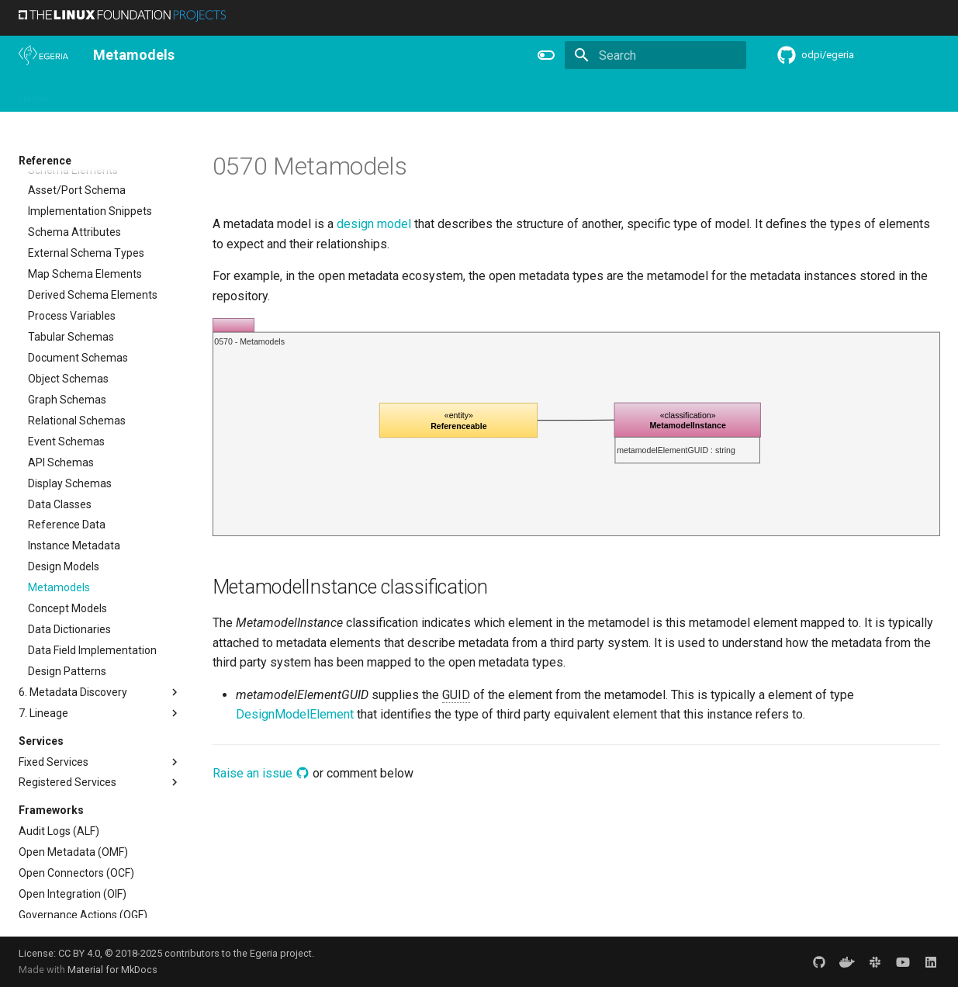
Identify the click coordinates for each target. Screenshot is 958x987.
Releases (336, 94)
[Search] (655, 55)
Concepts (533, 94)
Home (33, 94)
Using (144, 94)
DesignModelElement (295, 714)
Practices (598, 94)
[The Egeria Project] (43, 55)
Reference (466, 94)
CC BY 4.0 (79, 953)
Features (399, 94)
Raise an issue (261, 773)
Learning (198, 94)
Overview (89, 94)
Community (267, 94)
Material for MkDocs (112, 969)
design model (374, 223)
